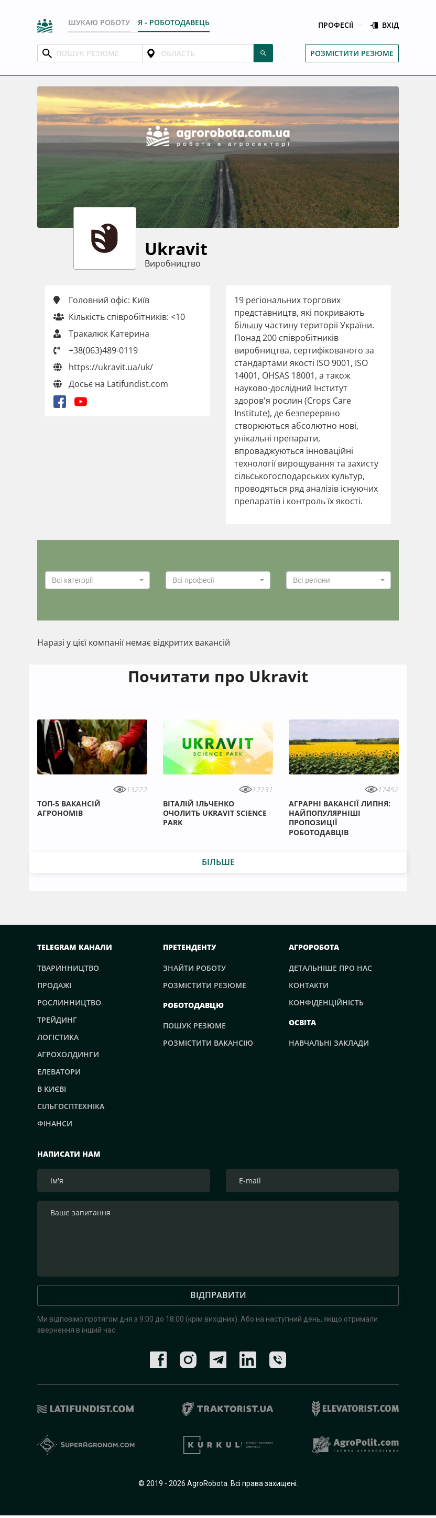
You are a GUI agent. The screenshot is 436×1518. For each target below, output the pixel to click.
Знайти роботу (194, 968)
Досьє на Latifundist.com (110, 384)
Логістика (58, 1037)
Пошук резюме (194, 1026)
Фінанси (54, 1123)
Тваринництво (68, 968)
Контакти (309, 985)
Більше (218, 862)
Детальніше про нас (330, 968)
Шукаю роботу (99, 22)
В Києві (51, 1089)
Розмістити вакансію (208, 1043)
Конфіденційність (326, 1002)
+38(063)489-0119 (103, 350)
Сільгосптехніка (70, 1106)
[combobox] (97, 580)
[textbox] (94, 580)
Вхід (384, 25)
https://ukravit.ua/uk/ (103, 367)
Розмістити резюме (352, 53)
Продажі (54, 985)
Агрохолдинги (68, 1054)
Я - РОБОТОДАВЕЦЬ (173, 22)
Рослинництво (69, 1002)
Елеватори (59, 1072)
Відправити (218, 1298)
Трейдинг (57, 1020)
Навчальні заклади (329, 1043)
